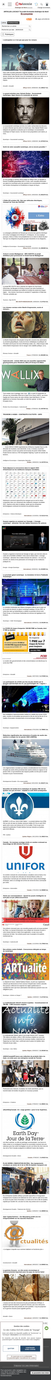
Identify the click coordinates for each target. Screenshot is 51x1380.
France (29, 355)
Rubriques (9, 34)
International (27, 515)
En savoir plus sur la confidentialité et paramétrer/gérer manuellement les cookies (22, 1357)
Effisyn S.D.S (27, 87)
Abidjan (28, 408)
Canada (29, 676)
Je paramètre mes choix (40, 1373)
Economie (26, 14)
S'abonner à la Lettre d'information (26, 1366)
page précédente (42, 19)
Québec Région (26, 836)
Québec (30, 997)
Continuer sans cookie (30, 1348)
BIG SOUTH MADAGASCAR (24, 301)
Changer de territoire (44, 7)
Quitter (11, 1348)
